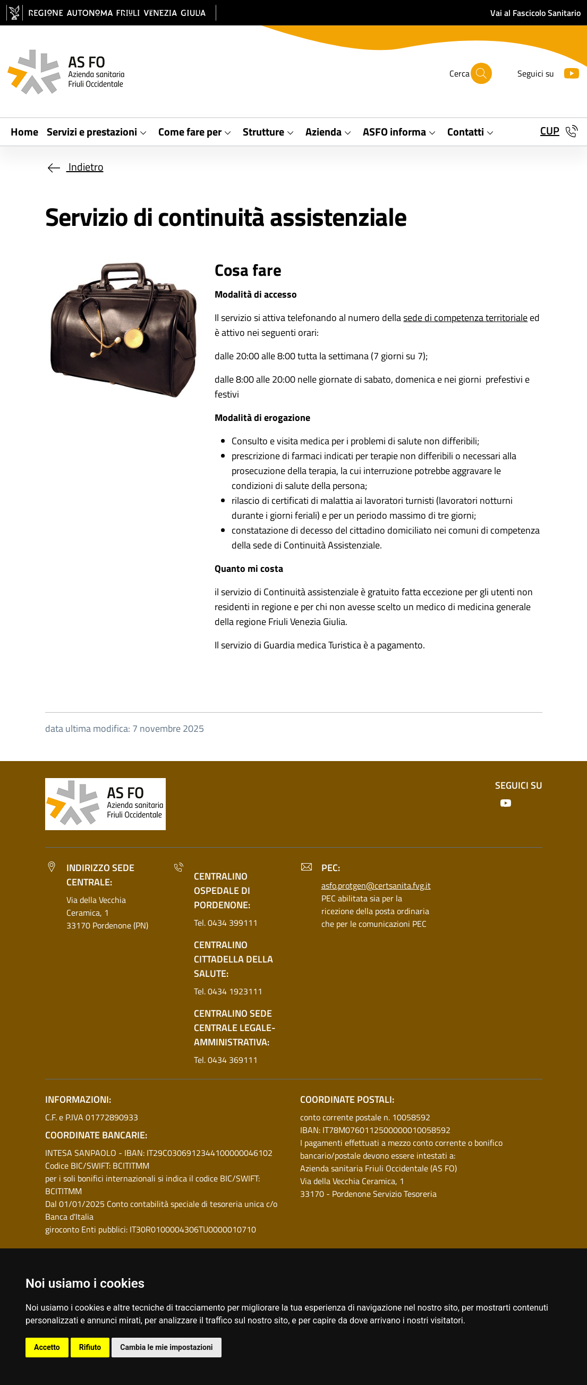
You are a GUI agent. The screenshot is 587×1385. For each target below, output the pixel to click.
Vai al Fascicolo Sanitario (535, 12)
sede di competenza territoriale (465, 317)
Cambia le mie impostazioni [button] (166, 1347)
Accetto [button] (47, 1347)
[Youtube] (567, 72)
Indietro (74, 166)
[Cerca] (481, 73)
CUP (549, 130)
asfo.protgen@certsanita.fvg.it (376, 885)
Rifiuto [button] (90, 1347)
